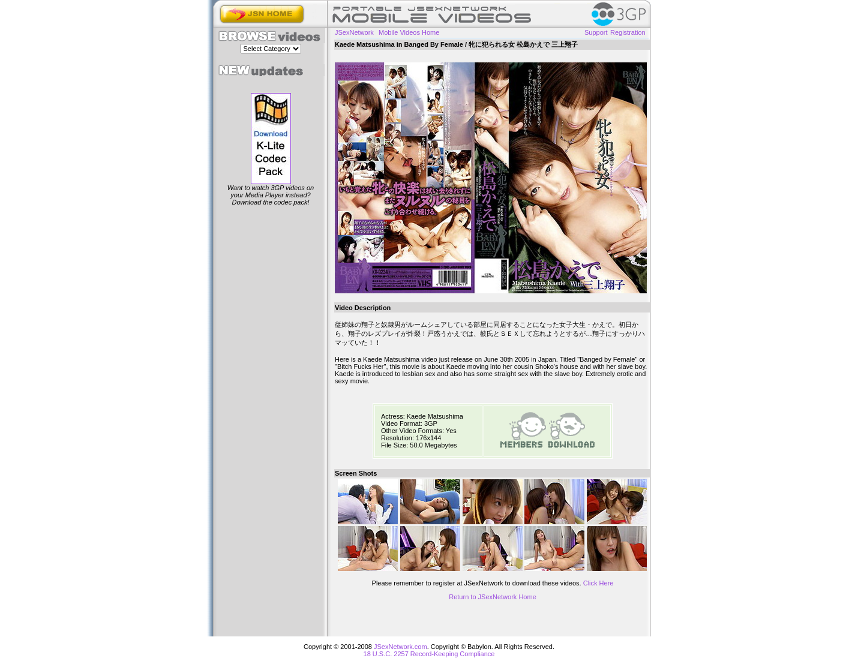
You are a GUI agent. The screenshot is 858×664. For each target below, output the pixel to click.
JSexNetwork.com (400, 646)
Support (596, 32)
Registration (628, 32)
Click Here (598, 583)
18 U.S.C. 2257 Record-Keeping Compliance (429, 653)
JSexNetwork (354, 32)
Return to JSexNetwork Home (492, 596)
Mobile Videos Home (409, 32)
